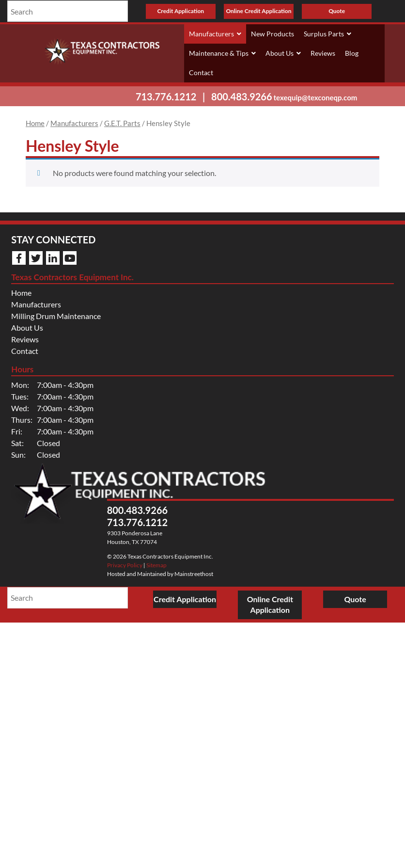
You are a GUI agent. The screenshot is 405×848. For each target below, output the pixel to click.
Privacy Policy (124, 565)
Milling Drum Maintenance (56, 315)
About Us (283, 53)
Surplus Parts (327, 34)
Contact (201, 72)
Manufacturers (215, 34)
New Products (272, 34)
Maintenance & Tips (222, 53)
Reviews (323, 53)
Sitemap (156, 565)
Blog (351, 53)
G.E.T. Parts (122, 123)
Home (35, 123)
